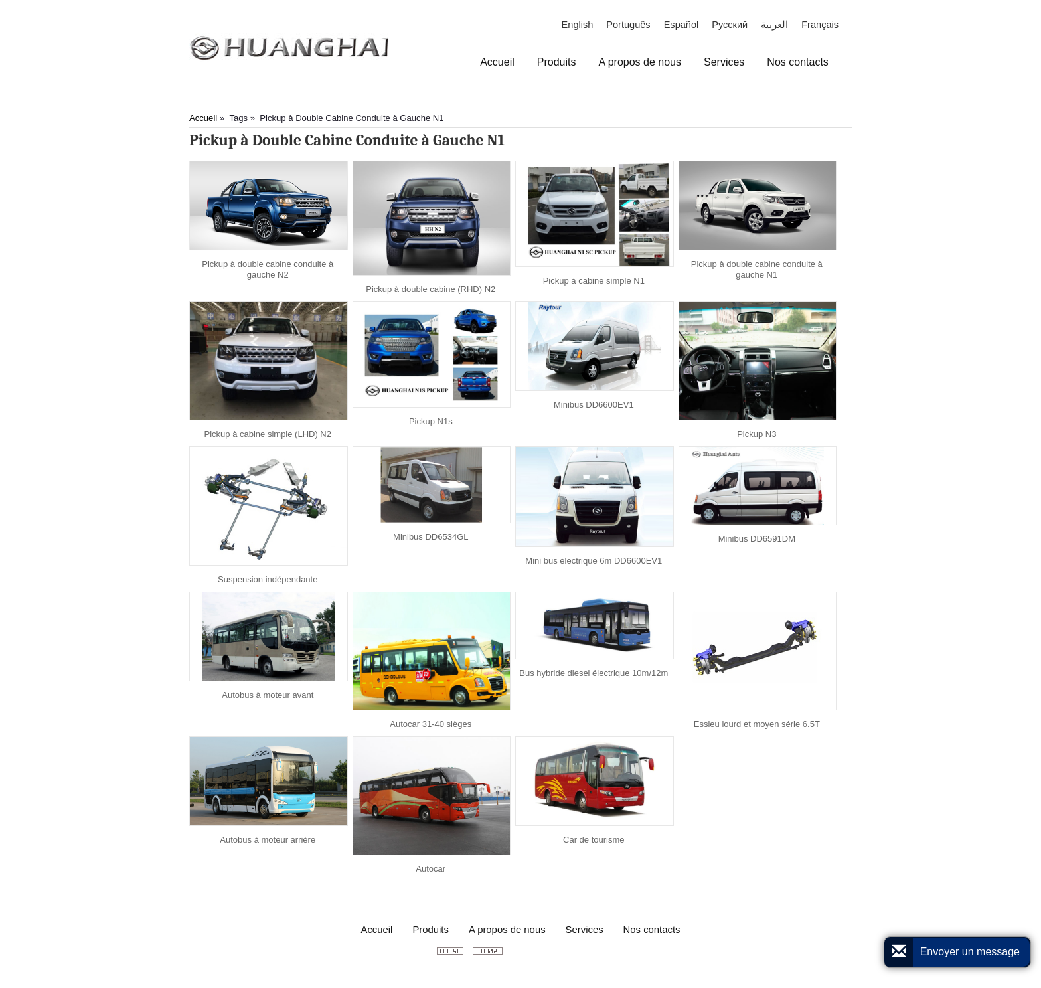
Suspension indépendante (267, 579)
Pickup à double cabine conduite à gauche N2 (267, 269)
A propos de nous (507, 929)
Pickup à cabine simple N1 (594, 281)
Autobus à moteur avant (267, 695)
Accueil (203, 118)
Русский (730, 24)
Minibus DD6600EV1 (594, 405)
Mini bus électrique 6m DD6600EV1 (593, 561)
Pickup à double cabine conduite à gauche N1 (757, 269)
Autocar (430, 869)
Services (584, 929)
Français (820, 24)
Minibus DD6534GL (430, 537)
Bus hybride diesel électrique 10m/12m (593, 673)
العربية (774, 24)
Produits (430, 929)
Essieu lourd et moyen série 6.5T (757, 724)
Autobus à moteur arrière (267, 840)
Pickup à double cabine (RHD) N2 (430, 289)
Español (681, 24)
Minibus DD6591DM (756, 539)
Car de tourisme (593, 840)
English (578, 24)
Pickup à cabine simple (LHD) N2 (267, 434)
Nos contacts (652, 929)
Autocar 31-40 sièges (430, 724)
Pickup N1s (431, 421)
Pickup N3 (756, 434)
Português (628, 24)
